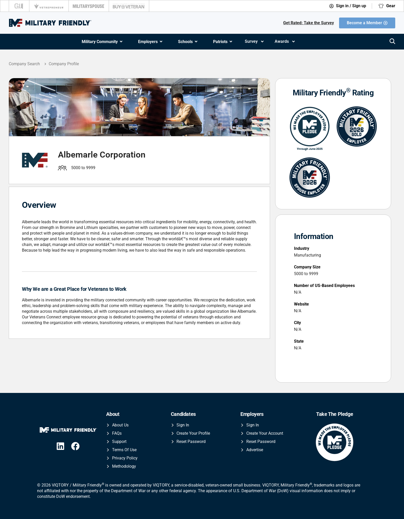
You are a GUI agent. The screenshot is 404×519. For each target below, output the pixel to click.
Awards (285, 41)
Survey (254, 41)
